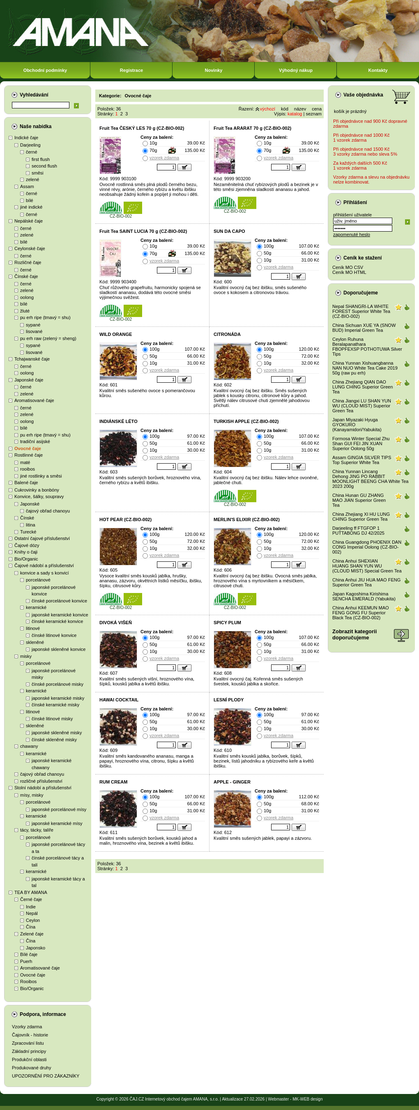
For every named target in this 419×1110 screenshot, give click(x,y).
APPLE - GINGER (232, 781)
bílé (29, 200)
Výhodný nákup (296, 70)
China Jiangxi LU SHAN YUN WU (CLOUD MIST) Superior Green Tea (361, 405)
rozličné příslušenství (41, 781)
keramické (36, 607)
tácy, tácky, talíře (36, 829)
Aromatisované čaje (34, 400)
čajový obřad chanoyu (48, 510)
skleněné (35, 642)
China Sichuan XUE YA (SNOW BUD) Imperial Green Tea (364, 328)
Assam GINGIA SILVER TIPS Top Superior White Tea (361, 460)
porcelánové (38, 579)
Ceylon (33, 920)
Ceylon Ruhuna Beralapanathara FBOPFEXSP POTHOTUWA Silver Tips (367, 346)
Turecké (28, 531)
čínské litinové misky (52, 718)
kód (284, 108)
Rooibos (28, 981)
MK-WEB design (307, 1099)
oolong (27, 297)
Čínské (27, 517)
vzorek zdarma (164, 157)
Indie (31, 906)
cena (317, 108)
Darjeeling (30, 144)
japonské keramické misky (58, 698)
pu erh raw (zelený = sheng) (48, 338)
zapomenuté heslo (351, 234)
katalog (295, 113)
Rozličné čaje (27, 262)
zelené (32, 179)
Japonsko (35, 947)
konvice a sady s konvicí (44, 572)
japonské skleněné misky (57, 732)
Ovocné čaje (27, 448)
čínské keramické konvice (57, 621)
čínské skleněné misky (54, 739)
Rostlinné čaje (28, 455)
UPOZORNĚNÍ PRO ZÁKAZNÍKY (45, 1075)
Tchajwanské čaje (32, 358)
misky (26, 656)
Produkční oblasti (29, 1059)
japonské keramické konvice (60, 614)
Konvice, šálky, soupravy (39, 496)
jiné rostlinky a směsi (41, 475)
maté (25, 462)
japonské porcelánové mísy (59, 809)
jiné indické (31, 207)
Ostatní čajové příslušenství (42, 538)
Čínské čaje (26, 276)
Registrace (131, 70)
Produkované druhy (31, 1067)
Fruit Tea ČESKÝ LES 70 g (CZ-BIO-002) (141, 128)
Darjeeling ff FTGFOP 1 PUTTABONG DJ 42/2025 (358, 530)
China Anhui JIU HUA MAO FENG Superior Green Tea (366, 582)
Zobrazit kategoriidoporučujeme (354, 634)
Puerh (26, 961)
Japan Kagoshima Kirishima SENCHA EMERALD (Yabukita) (364, 596)
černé (31, 151)
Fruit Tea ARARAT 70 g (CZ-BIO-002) (252, 128)
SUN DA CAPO (229, 231)
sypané (33, 324)
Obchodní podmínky (45, 70)
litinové (33, 628)
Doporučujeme (360, 293)
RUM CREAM (113, 781)
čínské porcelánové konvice (59, 600)
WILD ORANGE (115, 334)
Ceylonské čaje (29, 248)
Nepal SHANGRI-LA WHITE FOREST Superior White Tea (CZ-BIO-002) (361, 311)
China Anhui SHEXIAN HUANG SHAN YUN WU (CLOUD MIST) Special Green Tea (367, 565)
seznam (314, 113)
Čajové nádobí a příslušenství (44, 565)
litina (30, 524)
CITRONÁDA (227, 334)
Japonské (29, 503)
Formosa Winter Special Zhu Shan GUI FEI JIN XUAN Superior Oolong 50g (360, 443)
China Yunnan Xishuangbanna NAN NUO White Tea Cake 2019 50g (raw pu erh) (365, 368)
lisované (34, 331)
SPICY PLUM (227, 622)
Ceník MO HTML (349, 272)
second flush (44, 165)
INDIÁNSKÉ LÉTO (118, 421)
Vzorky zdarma (27, 1026)
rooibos (27, 469)
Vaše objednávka (363, 95)
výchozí (267, 108)
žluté (25, 310)
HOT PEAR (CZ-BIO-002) (125, 519)
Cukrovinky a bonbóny (36, 489)
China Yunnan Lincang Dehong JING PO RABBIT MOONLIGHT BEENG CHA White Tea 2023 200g (370, 479)
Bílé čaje (28, 954)
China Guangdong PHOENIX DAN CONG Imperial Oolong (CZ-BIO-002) (366, 547)
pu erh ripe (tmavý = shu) (45, 317)
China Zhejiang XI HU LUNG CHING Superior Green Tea (361, 517)
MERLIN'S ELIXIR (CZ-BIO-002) (247, 519)
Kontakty (377, 70)
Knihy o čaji (25, 551)
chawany (29, 746)
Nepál (32, 913)
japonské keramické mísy (57, 823)
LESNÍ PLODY (229, 699)
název (300, 108)
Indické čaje (26, 137)
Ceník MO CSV (347, 267)
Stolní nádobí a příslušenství (42, 787)
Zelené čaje (32, 933)
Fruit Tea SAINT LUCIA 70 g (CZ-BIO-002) (143, 231)
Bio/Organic (26, 558)
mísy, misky (32, 795)
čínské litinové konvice (54, 635)
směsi (38, 172)
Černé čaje (31, 899)
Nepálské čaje (28, 220)
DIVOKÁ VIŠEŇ (115, 622)
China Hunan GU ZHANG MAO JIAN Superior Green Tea (359, 500)
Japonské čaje (28, 379)
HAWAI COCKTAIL (118, 699)
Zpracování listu (28, 1043)
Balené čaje (26, 482)
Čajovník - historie (30, 1034)
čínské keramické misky (55, 704)
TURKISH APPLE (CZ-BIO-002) (246, 421)
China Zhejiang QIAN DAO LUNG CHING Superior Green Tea (362, 386)
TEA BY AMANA (30, 892)
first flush (41, 159)
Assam (27, 186)
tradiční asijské (35, 441)
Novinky (214, 70)
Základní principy (29, 1051)
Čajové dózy (26, 545)
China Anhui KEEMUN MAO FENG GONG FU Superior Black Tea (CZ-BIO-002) (360, 612)
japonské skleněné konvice (58, 649)
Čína (30, 926)
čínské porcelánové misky (57, 684)
